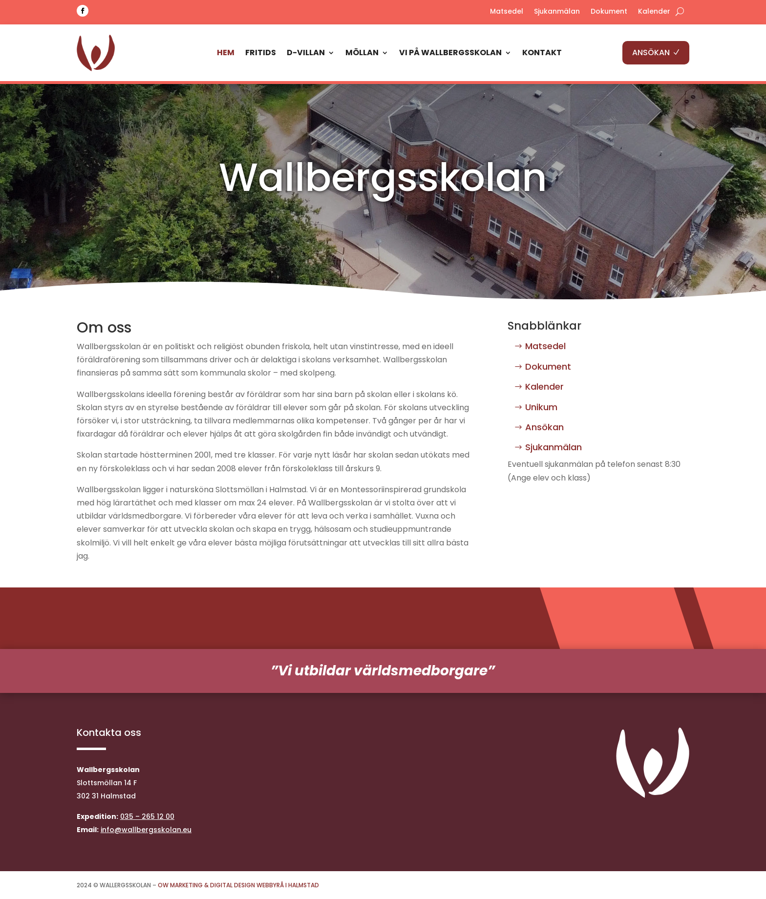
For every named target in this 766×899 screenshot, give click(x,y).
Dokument (609, 12)
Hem (225, 52)
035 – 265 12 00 (147, 816)
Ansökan (544, 427)
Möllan (362, 52)
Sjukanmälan (557, 12)
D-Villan (306, 52)
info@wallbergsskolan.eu (146, 830)
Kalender (654, 12)
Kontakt (542, 52)
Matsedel (506, 12)
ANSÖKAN (651, 52)
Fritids (260, 52)
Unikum (541, 407)
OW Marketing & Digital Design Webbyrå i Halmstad (238, 885)
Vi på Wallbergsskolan (450, 52)
